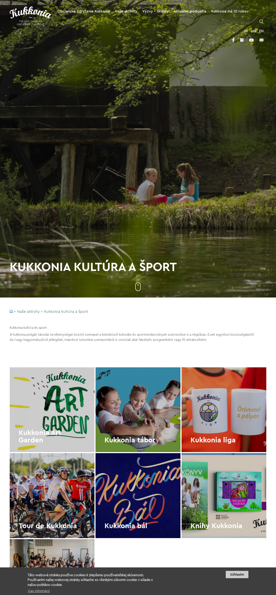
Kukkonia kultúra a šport (66, 311)
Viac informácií (39, 592)
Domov (11, 311)
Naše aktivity (28, 311)
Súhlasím (237, 575)
